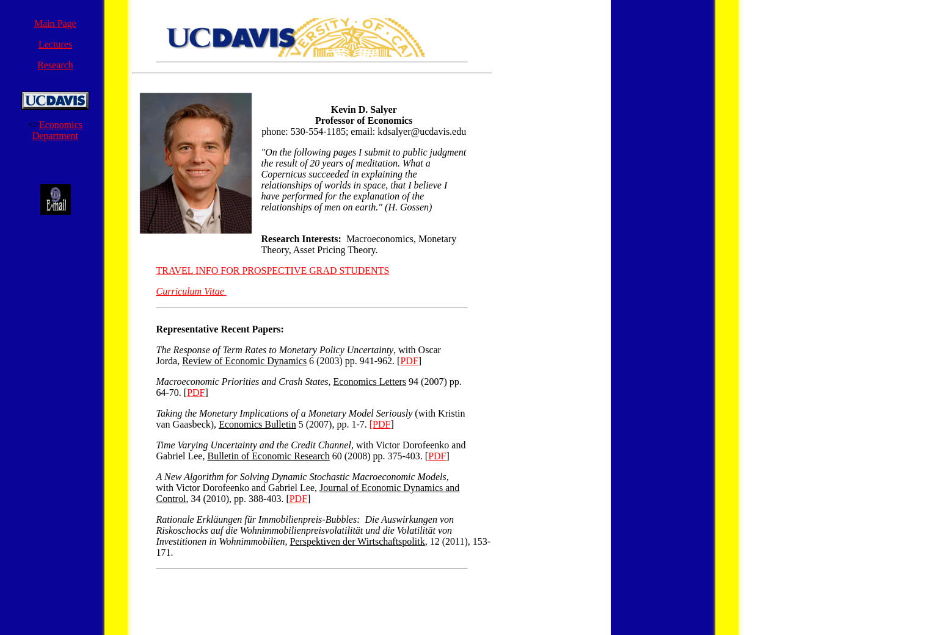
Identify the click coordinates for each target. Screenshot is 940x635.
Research (55, 65)
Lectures (55, 44)
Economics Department (57, 130)
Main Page (55, 23)
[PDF (380, 424)
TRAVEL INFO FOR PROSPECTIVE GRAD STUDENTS (273, 270)
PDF (409, 361)
